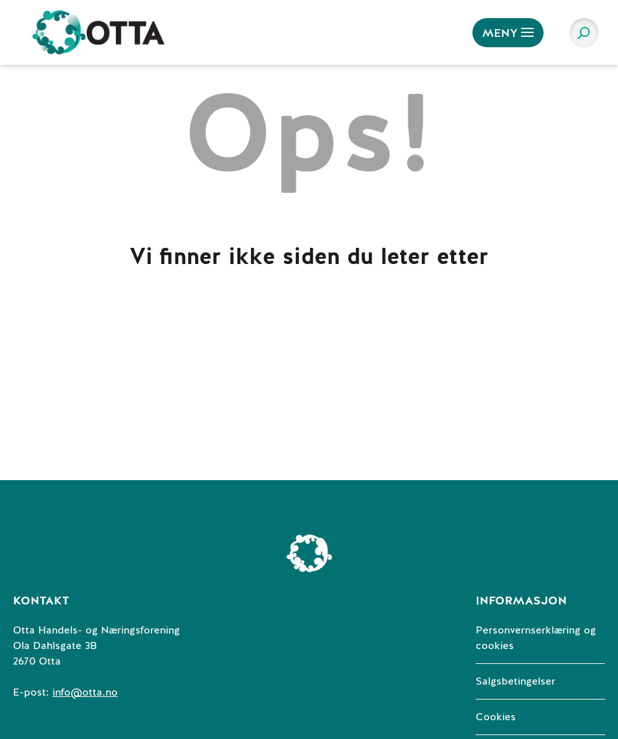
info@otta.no (85, 692)
